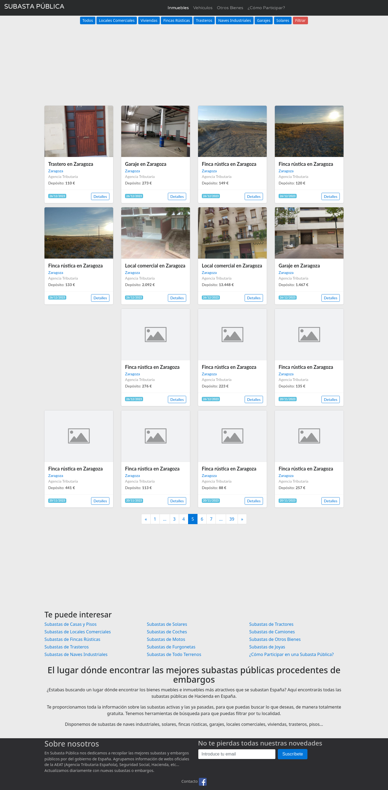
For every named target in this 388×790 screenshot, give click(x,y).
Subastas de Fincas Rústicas (72, 639)
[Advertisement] (194, 62)
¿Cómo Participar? (266, 8)
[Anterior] (145, 519)
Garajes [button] (264, 20)
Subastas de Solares (167, 624)
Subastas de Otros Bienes (275, 639)
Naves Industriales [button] (234, 20)
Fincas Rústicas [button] (176, 20)
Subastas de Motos (166, 639)
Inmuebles (178, 8)
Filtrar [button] (300, 20)
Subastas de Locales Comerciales (77, 632)
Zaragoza (55, 171)
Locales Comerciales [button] (116, 20)
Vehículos (203, 8)
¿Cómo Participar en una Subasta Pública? (291, 654)
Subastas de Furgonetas (171, 647)
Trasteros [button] (204, 20)
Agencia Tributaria (63, 176)
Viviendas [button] (149, 20)
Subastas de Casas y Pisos (70, 624)
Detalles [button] (100, 196)
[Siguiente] (242, 519)
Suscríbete (292, 754)
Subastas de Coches (167, 632)
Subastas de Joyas (267, 647)
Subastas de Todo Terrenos (174, 654)
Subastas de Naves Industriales (76, 654)
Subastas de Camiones (272, 632)
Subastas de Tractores (271, 624)
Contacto (189, 781)
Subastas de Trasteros (66, 647)
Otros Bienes (230, 8)
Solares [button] (282, 20)
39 (231, 519)
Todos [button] (87, 20)
